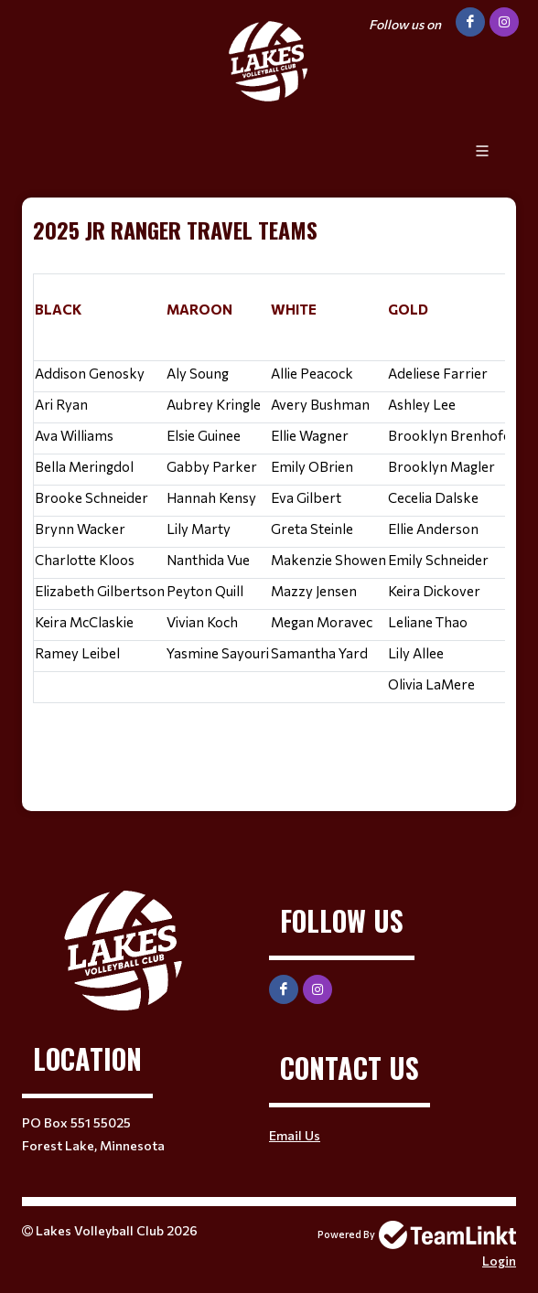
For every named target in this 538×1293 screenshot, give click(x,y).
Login (499, 1260)
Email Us (294, 1135)
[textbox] (269, 491)
